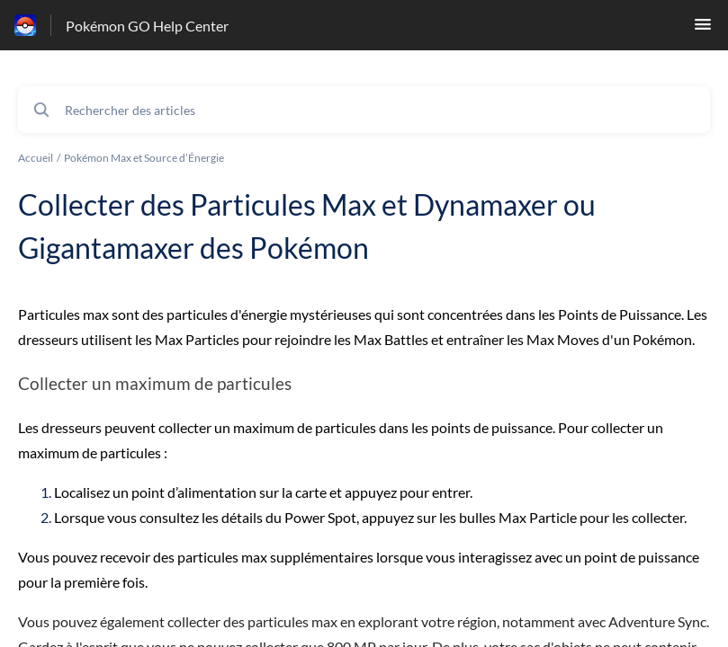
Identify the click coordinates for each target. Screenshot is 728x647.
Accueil (35, 157)
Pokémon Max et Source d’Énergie (144, 157)
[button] (703, 29)
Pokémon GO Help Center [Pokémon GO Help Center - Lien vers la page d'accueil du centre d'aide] (147, 25)
